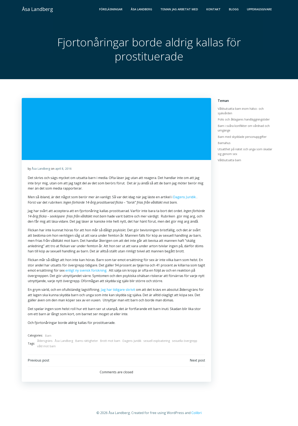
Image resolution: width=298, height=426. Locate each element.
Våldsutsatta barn (229, 160)
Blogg (234, 9)
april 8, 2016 (63, 169)
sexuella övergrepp (184, 342)
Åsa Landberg (142, 9)
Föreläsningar (111, 9)
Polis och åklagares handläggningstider (243, 120)
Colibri (196, 414)
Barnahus (223, 143)
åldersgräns (45, 342)
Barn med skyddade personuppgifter (241, 137)
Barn (48, 336)
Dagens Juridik (184, 197)
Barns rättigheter (86, 342)
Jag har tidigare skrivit (118, 290)
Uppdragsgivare (259, 9)
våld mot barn (46, 347)
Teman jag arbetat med (179, 9)
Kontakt (214, 9)
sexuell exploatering (156, 342)
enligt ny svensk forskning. (94, 271)
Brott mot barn (110, 342)
